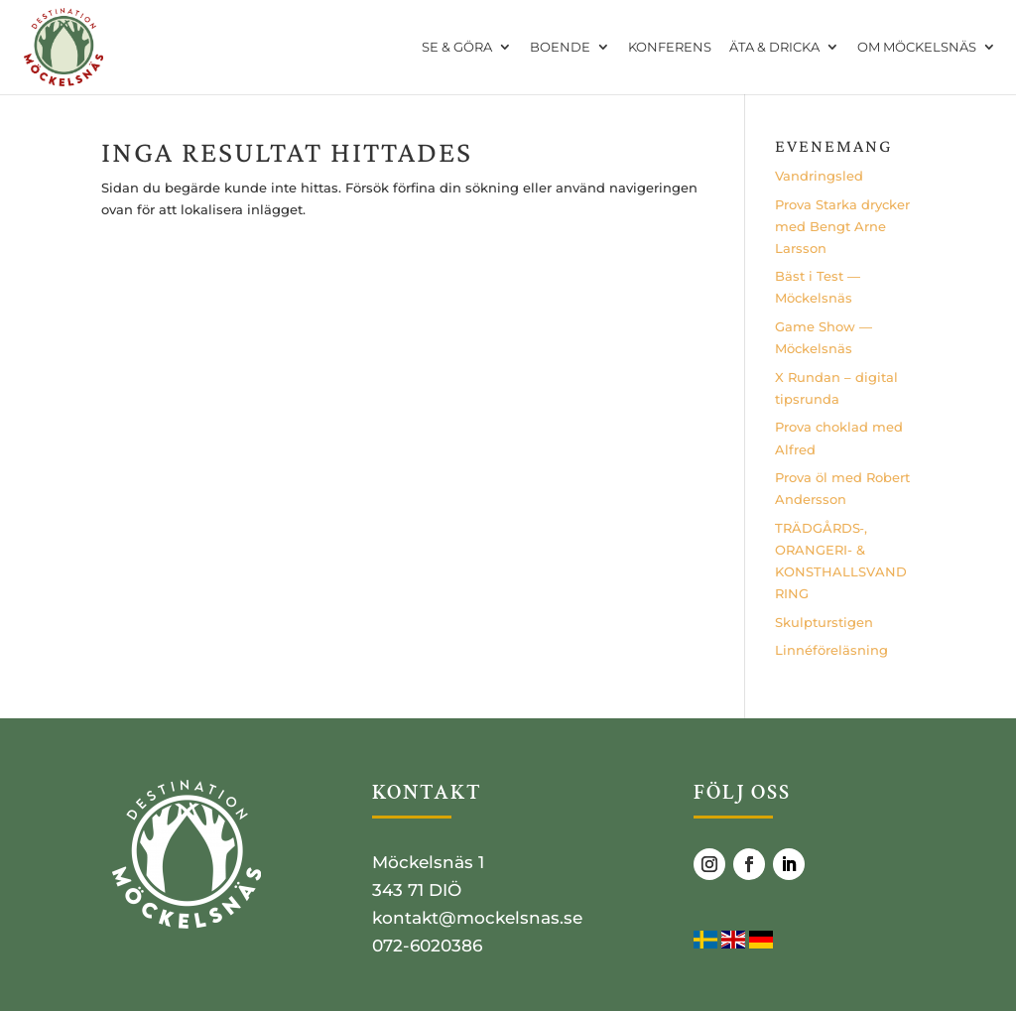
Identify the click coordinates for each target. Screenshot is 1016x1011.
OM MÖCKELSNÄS (916, 48)
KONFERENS (669, 48)
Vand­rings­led (819, 176)
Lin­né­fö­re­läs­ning (831, 650)
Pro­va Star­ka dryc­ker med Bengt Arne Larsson (842, 226)
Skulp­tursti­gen (824, 622)
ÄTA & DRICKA (774, 48)
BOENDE (560, 48)
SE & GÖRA (457, 48)
